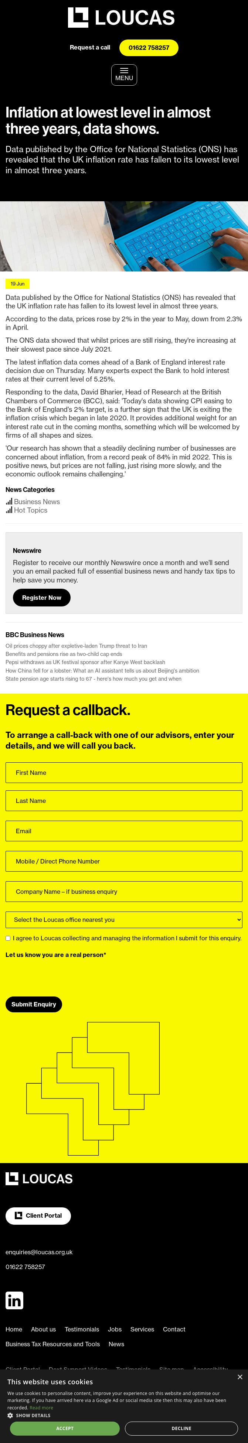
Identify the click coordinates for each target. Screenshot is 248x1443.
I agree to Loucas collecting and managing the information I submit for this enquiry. (123, 938)
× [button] (239, 1377)
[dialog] (124, 1406)
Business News (37, 501)
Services (142, 1329)
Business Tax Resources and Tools (53, 1344)
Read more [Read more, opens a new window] (41, 1408)
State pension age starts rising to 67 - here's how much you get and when (93, 679)
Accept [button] (65, 1428)
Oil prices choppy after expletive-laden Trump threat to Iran (76, 646)
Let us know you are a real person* (56, 954)
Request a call (90, 47)
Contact (174, 1329)
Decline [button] (181, 1428)
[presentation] (62, 974)
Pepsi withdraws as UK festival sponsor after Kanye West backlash (85, 662)
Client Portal (38, 1215)
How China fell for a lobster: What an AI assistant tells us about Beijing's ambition (102, 670)
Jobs (115, 1329)
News (116, 1344)
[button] (124, 1415)
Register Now (41, 597)
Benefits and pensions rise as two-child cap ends (64, 654)
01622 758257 (149, 47)
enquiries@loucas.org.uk (39, 1252)
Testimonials (82, 1329)
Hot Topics (30, 510)
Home (14, 1329)
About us (43, 1329)
